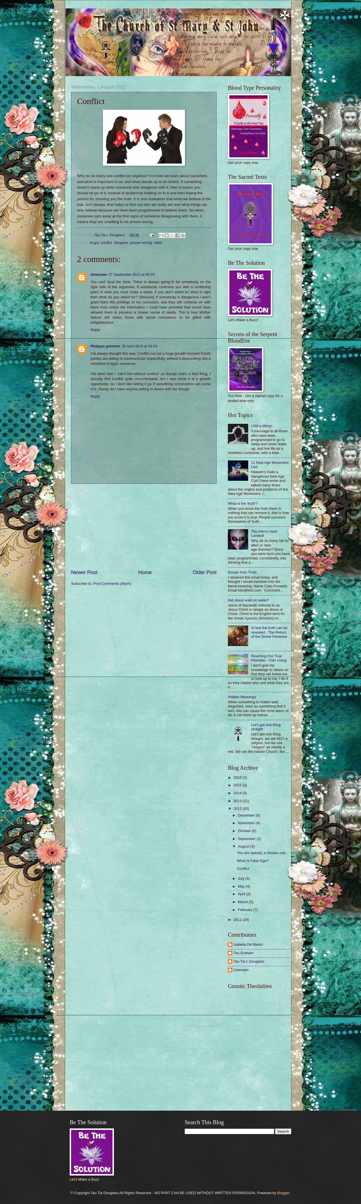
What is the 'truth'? (243, 503)
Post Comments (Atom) (112, 583)
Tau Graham (244, 953)
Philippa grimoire (105, 346)
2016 (238, 777)
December (247, 815)
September (247, 839)
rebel (158, 243)
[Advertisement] (144, 526)
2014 (238, 793)
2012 (238, 808)
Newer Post (84, 572)
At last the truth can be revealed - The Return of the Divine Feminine (269, 632)
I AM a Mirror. (262, 426)
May (242, 886)
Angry (94, 243)
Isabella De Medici (248, 944)
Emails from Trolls (242, 572)
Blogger (283, 1193)
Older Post (205, 572)
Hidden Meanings (242, 697)
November (247, 823)
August (244, 846)
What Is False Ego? (252, 861)
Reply (95, 330)
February (245, 910)
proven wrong (141, 243)
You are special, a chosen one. (262, 853)
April (242, 894)
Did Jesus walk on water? (248, 600)
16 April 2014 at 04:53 (139, 346)
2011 (238, 920)
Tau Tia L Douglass (249, 961)
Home (145, 572)
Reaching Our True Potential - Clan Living (268, 658)
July (241, 878)
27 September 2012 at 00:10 (132, 274)
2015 (238, 785)
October (245, 831)
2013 (238, 801)
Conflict (243, 868)
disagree (121, 243)
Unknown (99, 274)
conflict (106, 243)
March (243, 902)
